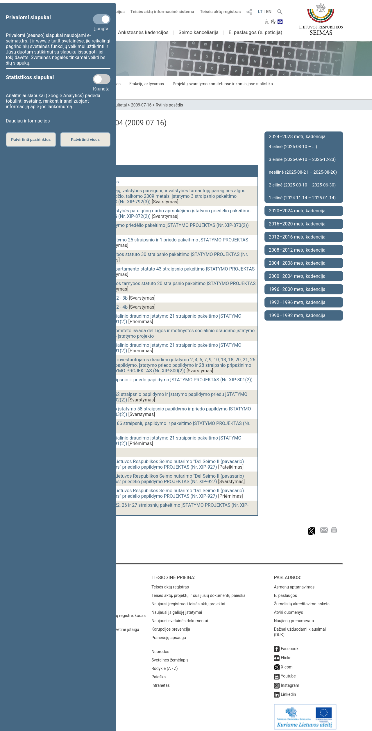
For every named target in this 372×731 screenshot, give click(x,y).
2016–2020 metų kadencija (297, 224)
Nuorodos (160, 648)
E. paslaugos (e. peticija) (255, 32)
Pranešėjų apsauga (168, 634)
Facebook (289, 645)
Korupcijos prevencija (170, 626)
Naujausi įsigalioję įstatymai (176, 609)
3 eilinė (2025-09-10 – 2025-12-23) (302, 159)
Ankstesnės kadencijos (143, 32)
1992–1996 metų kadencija (297, 302)
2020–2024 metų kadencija (297, 211)
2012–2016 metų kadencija (297, 237)
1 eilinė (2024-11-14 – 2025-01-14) (302, 197)
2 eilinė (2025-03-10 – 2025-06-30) (302, 185)
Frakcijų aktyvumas (146, 83)
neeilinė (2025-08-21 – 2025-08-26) (303, 172)
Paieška (158, 674)
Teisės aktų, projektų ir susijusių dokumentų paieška (198, 592)
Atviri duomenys (288, 609)
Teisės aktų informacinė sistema (162, 11)
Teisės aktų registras (220, 11)
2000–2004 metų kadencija (297, 276)
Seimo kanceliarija (198, 32)
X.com (286, 664)
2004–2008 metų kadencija (297, 263)
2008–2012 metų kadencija (297, 250)
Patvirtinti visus (85, 139)
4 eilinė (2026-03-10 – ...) (293, 146)
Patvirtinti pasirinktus (31, 139)
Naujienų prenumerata (294, 618)
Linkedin (288, 691)
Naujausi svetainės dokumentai (179, 618)
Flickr (286, 654)
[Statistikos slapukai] (101, 79)
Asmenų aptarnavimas (294, 584)
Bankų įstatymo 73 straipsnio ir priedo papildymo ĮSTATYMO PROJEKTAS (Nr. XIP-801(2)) (160, 380)
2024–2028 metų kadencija (297, 136)
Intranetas (160, 682)
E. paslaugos (285, 592)
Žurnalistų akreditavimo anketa (302, 601)
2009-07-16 (141, 105)
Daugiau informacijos (28, 121)
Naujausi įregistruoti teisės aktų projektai (188, 601)
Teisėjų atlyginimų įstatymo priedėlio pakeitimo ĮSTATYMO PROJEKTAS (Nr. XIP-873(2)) (158, 225)
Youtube (288, 673)
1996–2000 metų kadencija (297, 289)
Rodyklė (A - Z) (164, 665)
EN (268, 11)
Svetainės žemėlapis (169, 657)
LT (260, 11)
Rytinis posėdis (169, 105)
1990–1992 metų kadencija (297, 315)
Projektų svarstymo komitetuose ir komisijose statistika (223, 83)
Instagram (290, 682)
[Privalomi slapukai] (101, 19)
